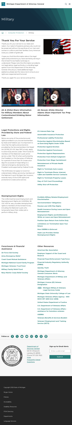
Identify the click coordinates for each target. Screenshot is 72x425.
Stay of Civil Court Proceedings (49, 181)
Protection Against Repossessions (51, 153)
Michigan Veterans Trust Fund (13, 266)
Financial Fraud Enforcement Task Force (53, 259)
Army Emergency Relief (10, 256)
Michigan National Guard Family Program (17, 263)
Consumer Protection (16, 33)
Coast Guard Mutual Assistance (13, 259)
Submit (60, 357)
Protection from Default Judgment (51, 157)
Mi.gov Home (8, 392)
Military (31, 33)
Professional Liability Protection (50, 138)
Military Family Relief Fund (12, 269)
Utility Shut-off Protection (47, 184)
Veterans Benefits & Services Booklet (52, 318)
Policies (6, 397)
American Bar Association (47, 250)
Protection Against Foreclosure (49, 150)
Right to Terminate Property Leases (51, 178)
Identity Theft (43, 268)
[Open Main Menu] (69, 4)
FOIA (29, 357)
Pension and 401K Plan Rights (49, 206)
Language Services (10, 421)
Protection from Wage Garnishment (51, 160)
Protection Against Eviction (48, 147)
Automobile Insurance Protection (50, 134)
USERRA (40, 314)
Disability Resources (10, 407)
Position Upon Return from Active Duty (52, 220)
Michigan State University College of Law (53, 293)
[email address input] (60, 351)
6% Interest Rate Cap (45, 131)
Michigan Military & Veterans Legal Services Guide (54, 289)
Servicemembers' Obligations (49, 203)
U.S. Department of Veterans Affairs (51, 306)
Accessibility (7, 402)
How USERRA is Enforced (47, 229)
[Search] (66, 4)
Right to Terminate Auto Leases (50, 169)
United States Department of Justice (52, 302)
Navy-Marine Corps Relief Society (14, 273)
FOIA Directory (8, 411)
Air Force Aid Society (9, 253)
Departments (8, 416)
